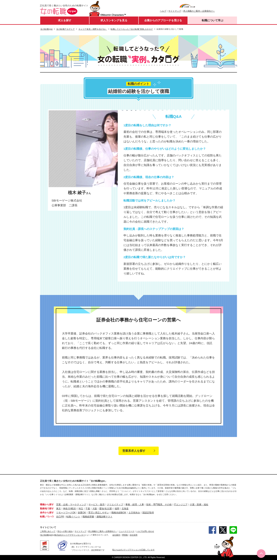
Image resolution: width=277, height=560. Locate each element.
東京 (58, 508)
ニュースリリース (126, 531)
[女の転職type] (46, 535)
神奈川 (66, 508)
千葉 (87, 508)
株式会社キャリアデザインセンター (69, 535)
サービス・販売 (96, 504)
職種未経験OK (118, 512)
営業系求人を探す (133, 450)
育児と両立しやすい (98, 512)
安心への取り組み (65, 531)
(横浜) (73, 508)
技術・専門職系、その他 (159, 504)
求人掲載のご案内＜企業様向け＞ (199, 11)
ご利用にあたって (47, 531)
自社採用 (133, 535)
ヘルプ (163, 11)
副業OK (82, 512)
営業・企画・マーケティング (71, 504)
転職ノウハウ (47, 516)
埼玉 (80, 508)
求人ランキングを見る (113, 20)
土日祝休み (134, 512)
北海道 (125, 508)
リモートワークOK (66, 512)
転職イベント (73, 516)
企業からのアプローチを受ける (163, 20)
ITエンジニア (181, 504)
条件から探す (47, 512)
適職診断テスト (104, 516)
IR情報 (125, 535)
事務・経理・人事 (134, 504)
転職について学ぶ (212, 20)
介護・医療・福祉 (199, 504)
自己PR (60, 516)
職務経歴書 (88, 516)
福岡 (117, 508)
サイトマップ (174, 11)
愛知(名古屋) (105, 508)
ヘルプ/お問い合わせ (145, 531)
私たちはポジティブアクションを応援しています (133, 550)
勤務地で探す (47, 508)
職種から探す (47, 504)
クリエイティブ (115, 504)
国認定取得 (148, 512)
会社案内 (116, 535)
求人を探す (64, 20)
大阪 (94, 508)
